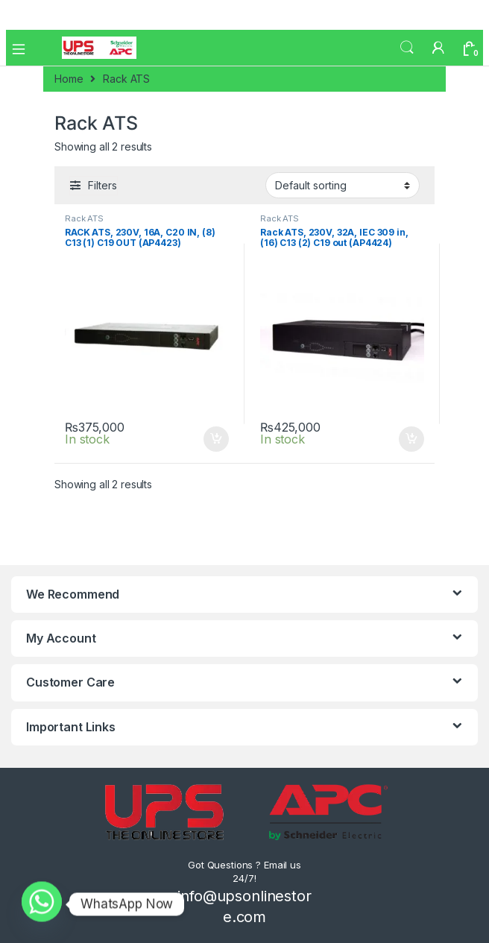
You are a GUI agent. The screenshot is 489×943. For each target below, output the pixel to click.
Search (407, 48)
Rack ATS (84, 218)
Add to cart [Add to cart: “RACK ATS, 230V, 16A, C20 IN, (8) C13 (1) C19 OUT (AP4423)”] (216, 439)
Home (68, 78)
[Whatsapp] (42, 904)
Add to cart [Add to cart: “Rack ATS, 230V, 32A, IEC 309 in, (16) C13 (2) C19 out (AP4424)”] (411, 439)
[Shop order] (342, 185)
